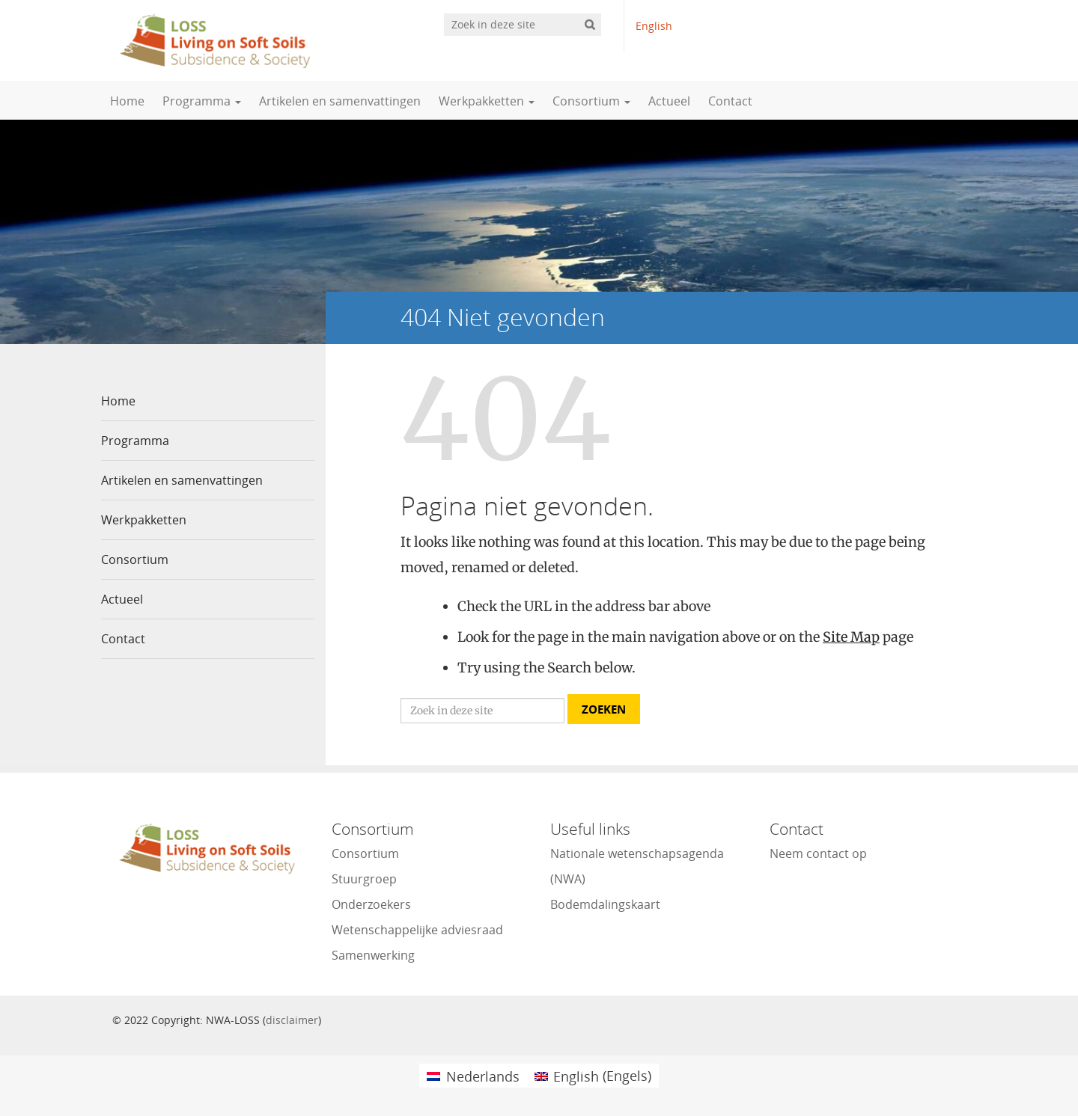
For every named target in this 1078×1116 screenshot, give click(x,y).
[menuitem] (472, 1075)
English (654, 26)
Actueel (669, 101)
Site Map (851, 637)
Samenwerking (373, 955)
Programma (201, 101)
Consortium (591, 101)
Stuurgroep (364, 879)
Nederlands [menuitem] (483, 1076)
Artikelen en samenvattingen (340, 101)
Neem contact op (818, 853)
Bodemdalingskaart (605, 904)
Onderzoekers (371, 904)
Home (127, 101)
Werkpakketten (487, 101)
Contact (730, 101)
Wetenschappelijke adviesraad (417, 930)
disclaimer (292, 1020)
